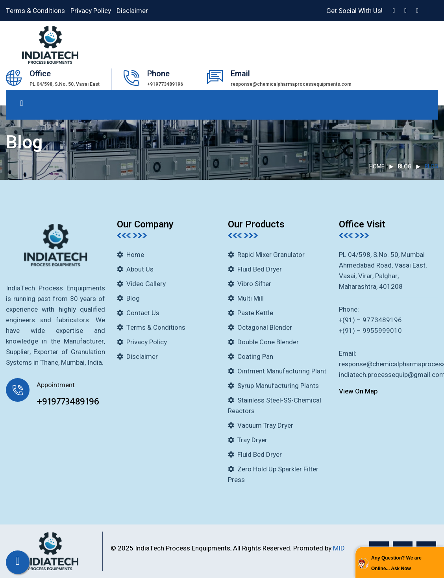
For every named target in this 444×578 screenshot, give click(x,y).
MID (339, 548)
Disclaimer (132, 11)
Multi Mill (250, 298)
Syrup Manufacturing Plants (278, 386)
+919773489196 (165, 84)
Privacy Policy (90, 11)
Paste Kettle (255, 313)
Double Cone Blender (268, 342)
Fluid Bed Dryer (259, 269)
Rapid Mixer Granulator (271, 255)
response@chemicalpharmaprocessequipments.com (291, 84)
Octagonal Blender (264, 327)
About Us (140, 269)
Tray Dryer (252, 440)
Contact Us (142, 313)
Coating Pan (255, 357)
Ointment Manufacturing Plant (281, 371)
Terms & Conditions (35, 11)
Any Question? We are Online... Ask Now (396, 563)
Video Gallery (146, 284)
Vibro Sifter (254, 284)
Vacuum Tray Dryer (265, 425)
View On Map (358, 391)
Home (377, 167)
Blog (404, 167)
